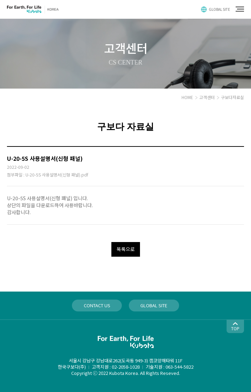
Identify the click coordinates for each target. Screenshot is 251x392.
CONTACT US (97, 305)
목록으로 (126, 249)
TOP (235, 328)
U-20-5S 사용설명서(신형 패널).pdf (56, 175)
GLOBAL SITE (219, 9)
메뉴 (240, 9)
